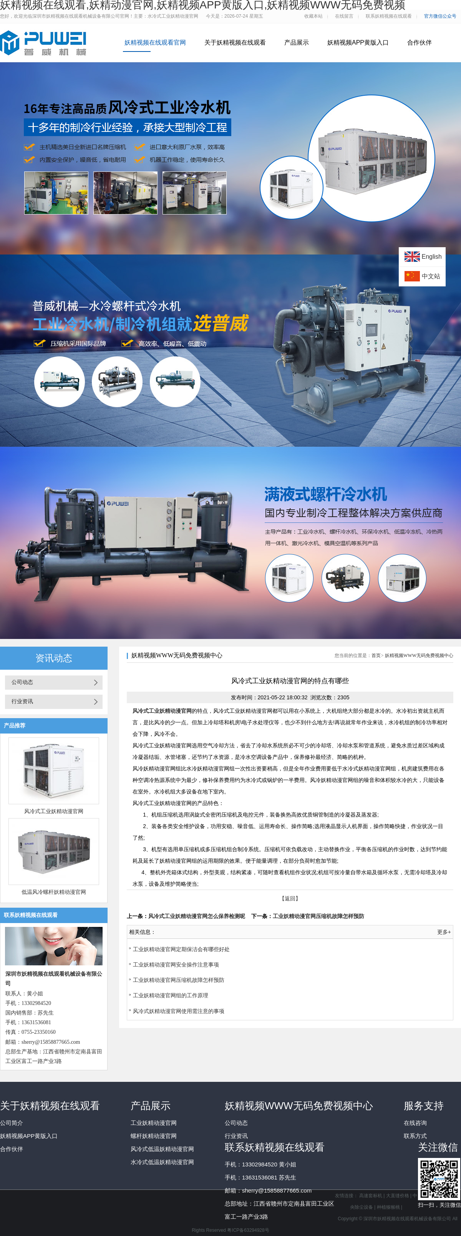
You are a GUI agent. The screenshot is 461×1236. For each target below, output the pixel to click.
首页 (376, 655)
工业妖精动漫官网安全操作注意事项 (176, 965)
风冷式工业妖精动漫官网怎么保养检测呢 (196, 916)
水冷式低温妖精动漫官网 (162, 1162)
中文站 (431, 276)
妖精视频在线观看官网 (155, 42)
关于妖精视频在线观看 (235, 42)
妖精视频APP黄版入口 (358, 42)
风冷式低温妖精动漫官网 (162, 1149)
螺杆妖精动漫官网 (154, 1136)
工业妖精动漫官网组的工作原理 (170, 995)
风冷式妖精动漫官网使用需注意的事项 (178, 1011)
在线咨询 (415, 1123)
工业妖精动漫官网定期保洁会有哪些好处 (181, 949)
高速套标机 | (372, 1195)
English (432, 256)
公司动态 (22, 682)
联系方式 (415, 1136)
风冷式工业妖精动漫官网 (53, 811)
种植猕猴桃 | (389, 1207)
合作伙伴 (419, 42)
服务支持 (424, 1105)
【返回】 (290, 898)
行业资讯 (22, 701)
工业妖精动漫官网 (154, 1123)
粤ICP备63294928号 (248, 1230)
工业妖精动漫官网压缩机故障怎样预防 (318, 916)
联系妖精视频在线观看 (275, 1147)
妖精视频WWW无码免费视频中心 (419, 655)
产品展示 (296, 42)
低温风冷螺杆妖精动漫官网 (54, 892)
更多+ (444, 932)
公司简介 (11, 1123)
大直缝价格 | (399, 1195)
